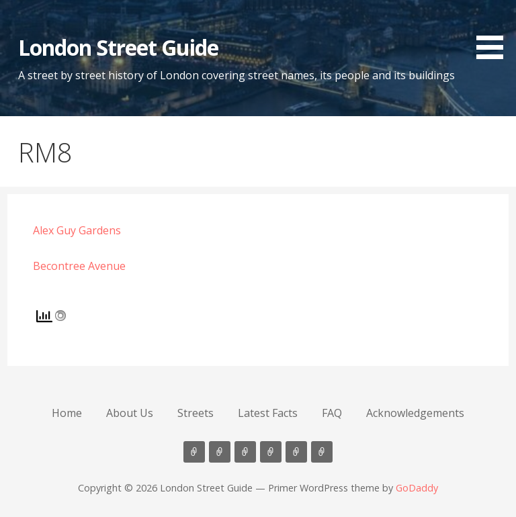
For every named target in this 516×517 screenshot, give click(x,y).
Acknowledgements (415, 413)
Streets (195, 413)
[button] (494, 32)
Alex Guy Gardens (77, 230)
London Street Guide (118, 47)
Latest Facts (268, 413)
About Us (129, 413)
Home (67, 413)
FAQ (332, 413)
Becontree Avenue (79, 265)
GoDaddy (417, 487)
